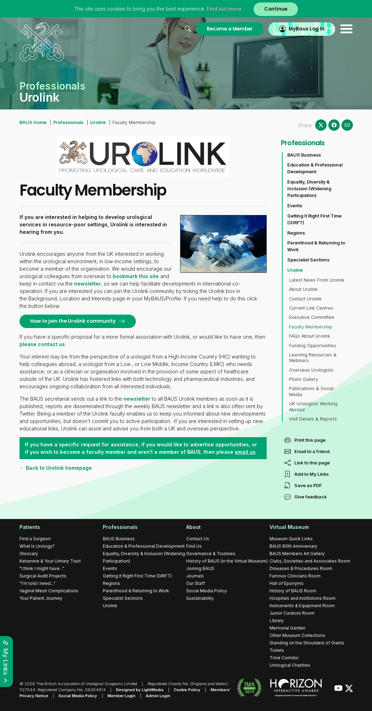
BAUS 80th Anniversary (293, 546)
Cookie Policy (187, 689)
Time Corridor (284, 657)
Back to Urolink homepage (58, 468)
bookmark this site (136, 276)
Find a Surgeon (35, 538)
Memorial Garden (287, 628)
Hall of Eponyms (287, 583)
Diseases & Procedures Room (301, 568)
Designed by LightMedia (139, 689)
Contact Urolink (305, 298)
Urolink (98, 122)
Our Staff (195, 583)
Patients (30, 527)
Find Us (194, 546)
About (193, 527)
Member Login (121, 695)
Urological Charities (290, 665)
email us (245, 452)
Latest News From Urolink (316, 280)
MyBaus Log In (306, 29)
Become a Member (230, 29)
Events (294, 205)
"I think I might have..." (42, 568)
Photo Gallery (303, 379)
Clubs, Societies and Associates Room (310, 561)
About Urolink (303, 289)
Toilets (277, 650)
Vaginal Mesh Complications (49, 590)
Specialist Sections (308, 260)
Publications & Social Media (311, 391)
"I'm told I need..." (37, 583)
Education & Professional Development (315, 168)
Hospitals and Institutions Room (302, 598)
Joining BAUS (200, 568)
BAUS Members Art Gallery (297, 553)
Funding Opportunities (312, 345)
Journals (195, 576)
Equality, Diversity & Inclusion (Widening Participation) (309, 188)
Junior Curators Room (292, 613)
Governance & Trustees (210, 553)
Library (277, 620)
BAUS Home (33, 122)
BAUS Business (304, 155)
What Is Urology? (37, 546)
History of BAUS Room (293, 590)
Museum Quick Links (291, 538)
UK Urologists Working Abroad (313, 406)
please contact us (42, 344)
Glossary (29, 553)
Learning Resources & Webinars (313, 357)
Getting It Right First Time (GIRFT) (314, 219)
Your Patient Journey (41, 598)
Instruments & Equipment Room (302, 605)
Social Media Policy (206, 590)
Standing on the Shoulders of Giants (307, 642)
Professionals (68, 122)
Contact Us (197, 538)
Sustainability (200, 598)
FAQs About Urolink (309, 336)
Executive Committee (311, 317)
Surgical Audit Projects (43, 576)
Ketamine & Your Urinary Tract (50, 561)
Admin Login (158, 695)
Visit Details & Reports (313, 419)
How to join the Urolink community (73, 321)
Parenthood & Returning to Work (316, 246)
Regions (296, 233)
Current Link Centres (311, 308)
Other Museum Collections (297, 635)
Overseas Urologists (311, 370)
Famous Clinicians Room (295, 576)
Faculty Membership (310, 326)
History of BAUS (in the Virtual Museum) (227, 561)
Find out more (224, 9)
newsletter (87, 284)
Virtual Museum (289, 527)
